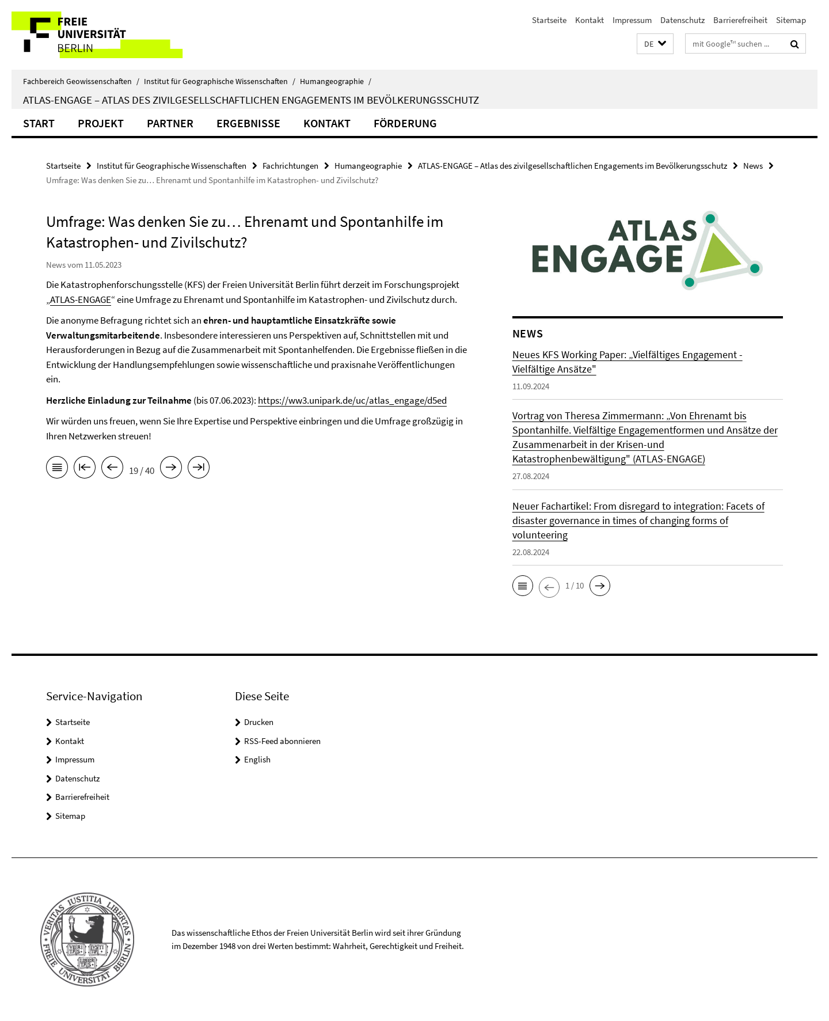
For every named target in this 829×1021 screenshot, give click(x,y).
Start (39, 123)
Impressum (632, 19)
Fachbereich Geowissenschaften (81, 81)
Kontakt (589, 19)
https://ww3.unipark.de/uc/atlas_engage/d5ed (352, 400)
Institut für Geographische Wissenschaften (219, 81)
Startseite (549, 19)
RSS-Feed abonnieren (282, 740)
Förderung (405, 123)
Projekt (101, 123)
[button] (655, 44)
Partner (170, 123)
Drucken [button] (258, 721)
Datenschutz (682, 19)
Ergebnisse (248, 123)
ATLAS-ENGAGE (80, 299)
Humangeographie (335, 81)
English (257, 759)
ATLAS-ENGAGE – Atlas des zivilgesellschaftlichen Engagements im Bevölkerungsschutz (251, 100)
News (753, 165)
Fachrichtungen (290, 165)
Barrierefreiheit (740, 19)
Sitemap (791, 19)
